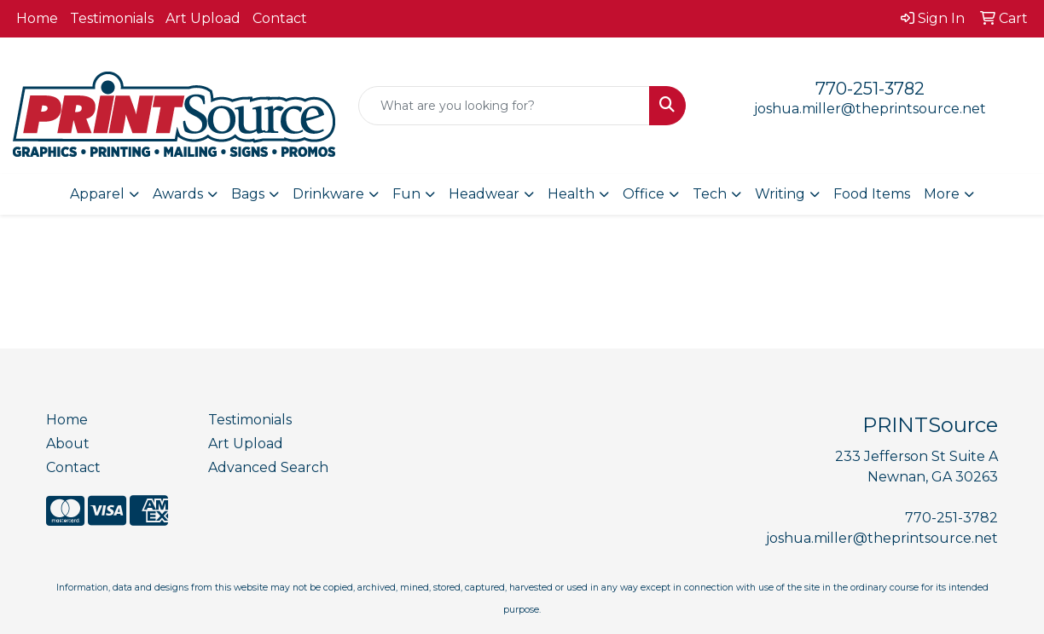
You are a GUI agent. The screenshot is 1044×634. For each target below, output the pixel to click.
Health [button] (571, 194)
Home (37, 18)
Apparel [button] (97, 194)
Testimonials (112, 18)
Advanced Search (268, 467)
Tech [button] (710, 194)
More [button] (942, 194)
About (68, 443)
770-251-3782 (870, 88)
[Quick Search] (504, 105)
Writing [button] (780, 194)
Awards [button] (178, 194)
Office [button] (643, 194)
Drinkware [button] (328, 194)
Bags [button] (247, 194)
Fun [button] (406, 194)
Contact (279, 18)
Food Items (871, 194)
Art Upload (203, 18)
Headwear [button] (484, 194)
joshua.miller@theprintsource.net (870, 109)
